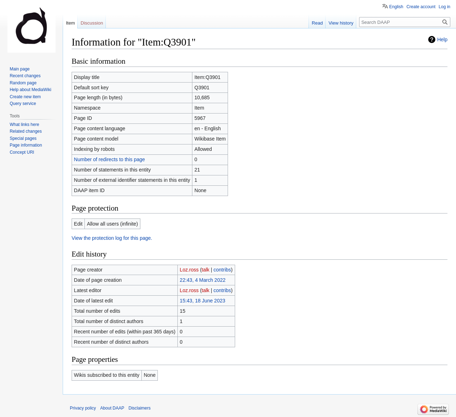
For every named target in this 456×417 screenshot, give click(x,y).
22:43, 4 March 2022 (203, 280)
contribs (222, 270)
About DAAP (112, 408)
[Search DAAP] (404, 22)
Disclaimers (140, 408)
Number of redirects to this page (109, 159)
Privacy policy (83, 408)
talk (205, 270)
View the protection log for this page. (112, 238)
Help (442, 39)
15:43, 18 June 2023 (203, 300)
